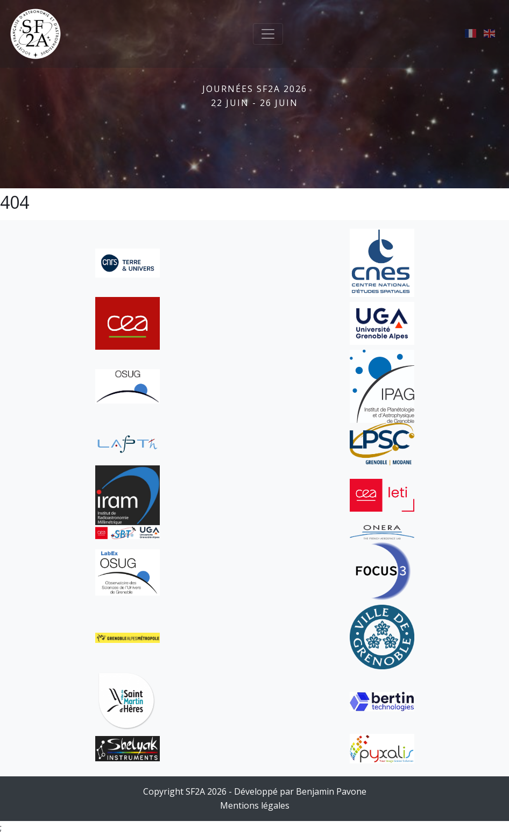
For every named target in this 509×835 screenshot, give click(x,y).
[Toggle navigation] (268, 34)
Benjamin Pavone (331, 791)
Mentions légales (254, 805)
